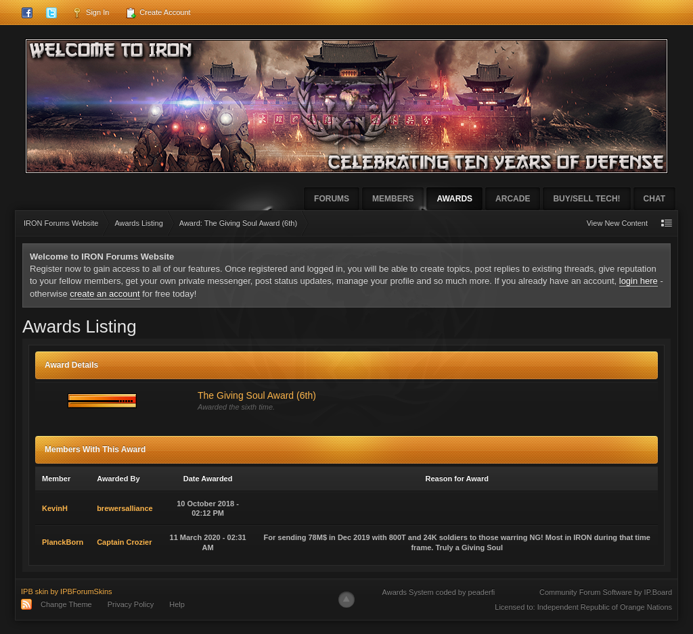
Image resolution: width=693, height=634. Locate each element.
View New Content (617, 223)
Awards (454, 198)
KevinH (55, 508)
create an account (104, 294)
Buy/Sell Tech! (586, 198)
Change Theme (66, 604)
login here (638, 281)
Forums (331, 198)
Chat (654, 198)
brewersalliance (125, 508)
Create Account (157, 12)
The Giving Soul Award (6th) (257, 395)
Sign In (90, 12)
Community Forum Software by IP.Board (605, 592)
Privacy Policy (131, 604)
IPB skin (34, 591)
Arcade (512, 198)
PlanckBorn (62, 542)
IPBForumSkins (86, 591)
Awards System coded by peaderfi (438, 592)
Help (177, 604)
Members (392, 198)
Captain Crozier (124, 542)
